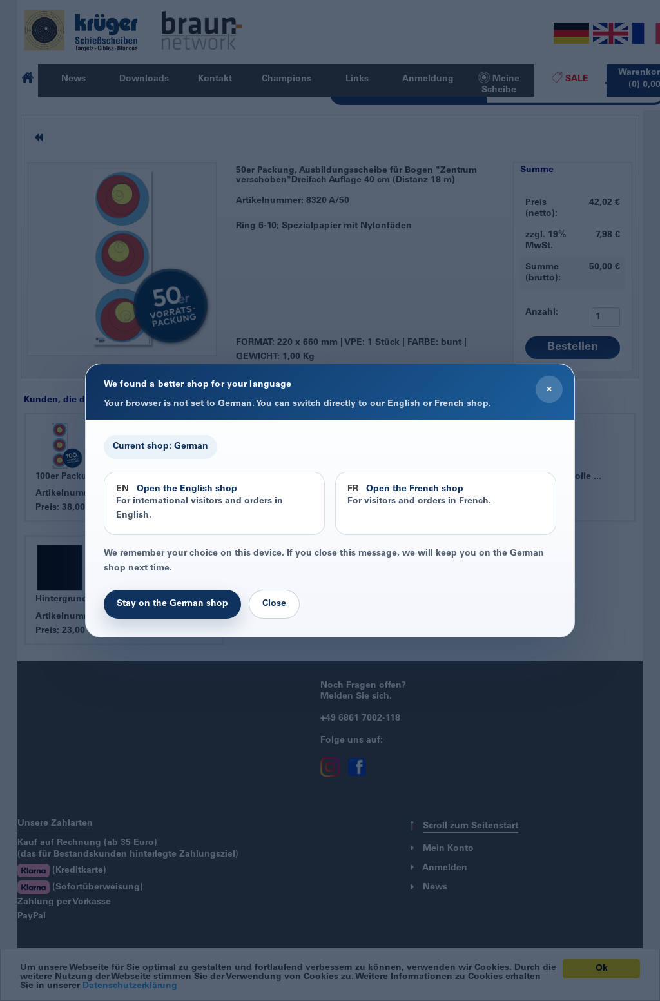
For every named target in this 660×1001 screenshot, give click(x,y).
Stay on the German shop (172, 603)
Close (274, 603)
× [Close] (549, 389)
